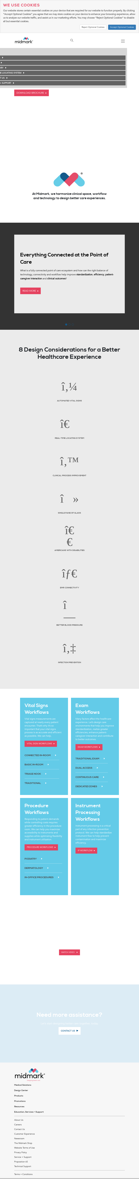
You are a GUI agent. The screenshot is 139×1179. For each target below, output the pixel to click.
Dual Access (83, 767)
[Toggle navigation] (123, 41)
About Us (18, 1120)
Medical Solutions (22, 1085)
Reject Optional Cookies (93, 27)
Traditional (33, 783)
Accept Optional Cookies (122, 27)
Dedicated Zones (86, 786)
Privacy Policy (20, 1152)
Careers (18, 1124)
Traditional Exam (87, 758)
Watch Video (68, 952)
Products (18, 1096)
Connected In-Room (38, 755)
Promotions (20, 1101)
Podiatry (31, 858)
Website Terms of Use (24, 1147)
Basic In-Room (34, 764)
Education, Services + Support (29, 1112)
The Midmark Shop (23, 1143)
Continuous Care (87, 777)
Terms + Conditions (23, 1174)
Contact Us (19, 1129)
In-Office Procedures (39, 877)
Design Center (21, 1090)
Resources (19, 1106)
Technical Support (22, 1166)
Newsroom (19, 1138)
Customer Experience (24, 1133)
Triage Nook (33, 773)
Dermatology (34, 868)
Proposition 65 (21, 1161)
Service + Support (22, 1157)
